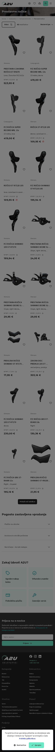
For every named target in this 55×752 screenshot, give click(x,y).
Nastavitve (20, 745)
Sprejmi (36, 745)
